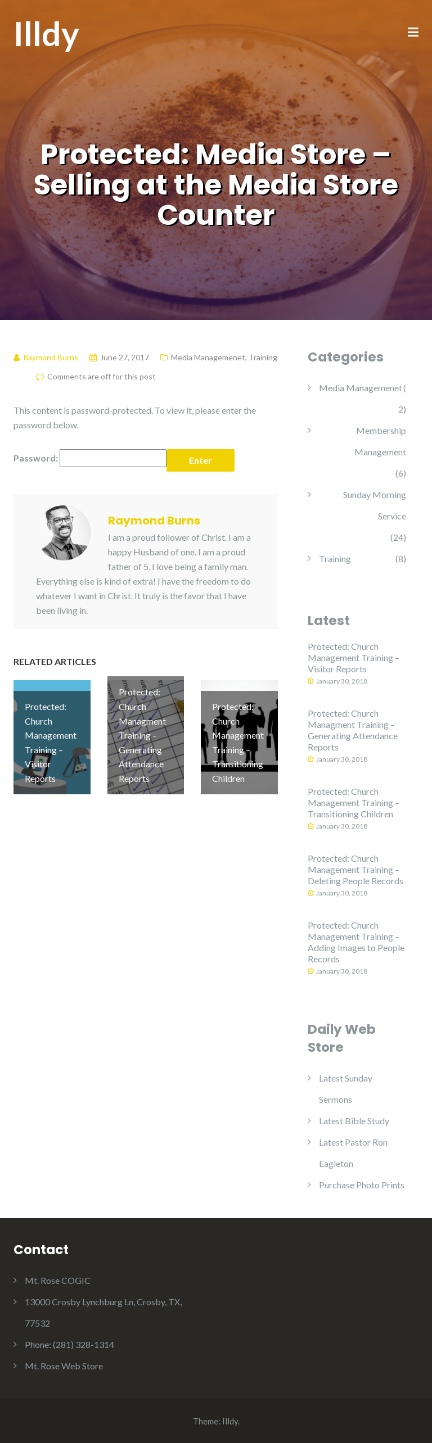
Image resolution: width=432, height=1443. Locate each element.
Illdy (46, 33)
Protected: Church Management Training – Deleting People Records (355, 869)
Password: (90, 458)
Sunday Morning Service (374, 505)
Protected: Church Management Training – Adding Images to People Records (356, 942)
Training (263, 357)
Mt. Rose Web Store (64, 1365)
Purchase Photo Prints (361, 1184)
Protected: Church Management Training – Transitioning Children (353, 802)
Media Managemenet (208, 357)
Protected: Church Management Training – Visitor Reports (353, 657)
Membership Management (380, 441)
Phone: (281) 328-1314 (69, 1344)
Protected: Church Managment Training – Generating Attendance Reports (353, 730)
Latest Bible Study (354, 1120)
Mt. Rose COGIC (58, 1280)
